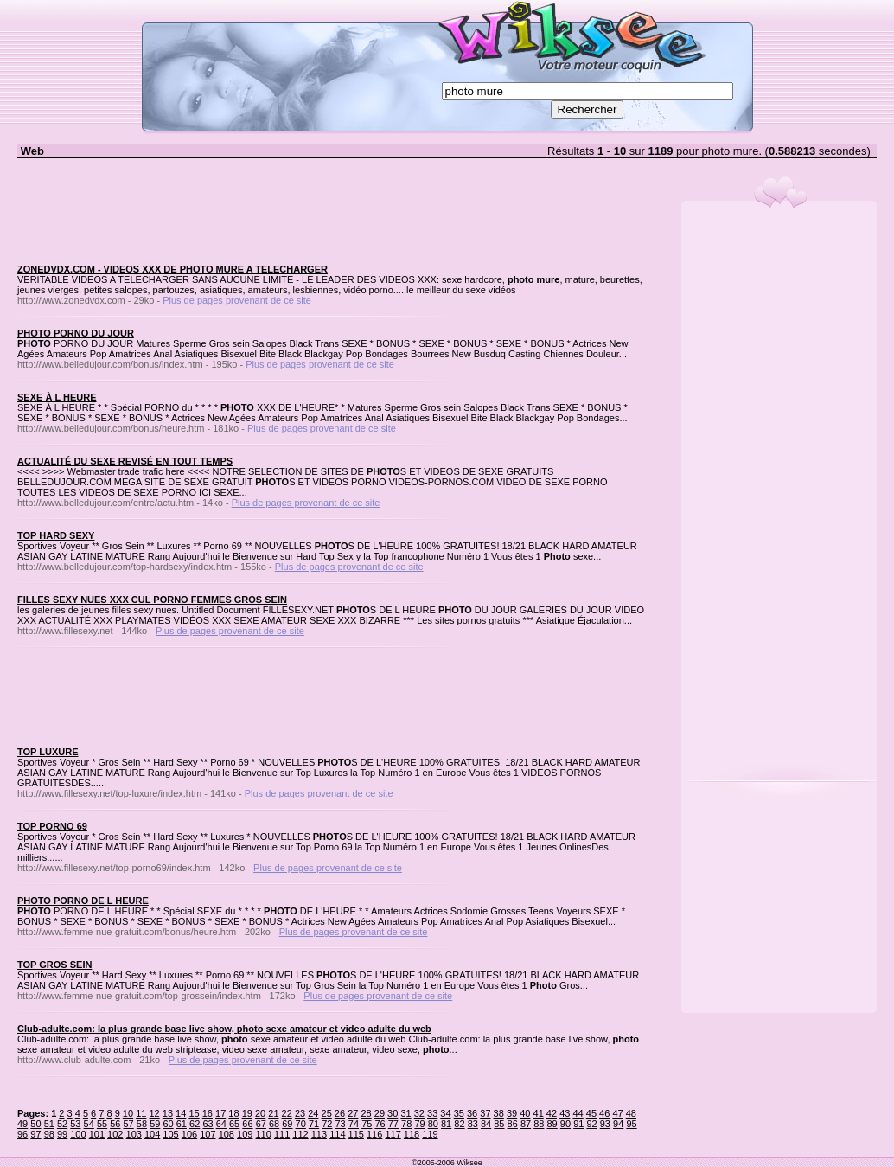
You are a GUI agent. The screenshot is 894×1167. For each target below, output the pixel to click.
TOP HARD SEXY (55, 535)
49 (22, 1124)
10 (128, 1113)
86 (513, 1124)
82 (459, 1124)
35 (459, 1113)
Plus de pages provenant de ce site (237, 300)
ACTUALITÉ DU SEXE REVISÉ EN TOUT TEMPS (125, 461)
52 (62, 1124)
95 (631, 1124)
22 (287, 1113)
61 (181, 1124)
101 (97, 1134)
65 (234, 1124)
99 (62, 1134)
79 (419, 1124)
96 (22, 1134)
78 (406, 1124)
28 (366, 1113)
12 (154, 1113)
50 (35, 1124)
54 (89, 1124)
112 (300, 1134)
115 (356, 1134)
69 (287, 1124)
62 (194, 1124)
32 (419, 1113)
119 (429, 1134)
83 (473, 1124)
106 (189, 1134)
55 (102, 1124)
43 (564, 1113)
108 (226, 1134)
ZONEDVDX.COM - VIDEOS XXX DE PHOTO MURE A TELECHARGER (172, 269)
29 (379, 1113)
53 (75, 1124)
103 (134, 1134)
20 (260, 1113)
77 (393, 1124)
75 (366, 1124)
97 (35, 1134)
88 (538, 1124)
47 (617, 1113)
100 (78, 1134)
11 (141, 1113)
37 (485, 1113)
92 (591, 1124)
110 (263, 1134)
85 (499, 1124)
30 (392, 1113)
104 (152, 1134)
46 (604, 1113)
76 (379, 1124)
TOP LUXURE (48, 752)
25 (327, 1113)
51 (49, 1124)
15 (193, 1113)
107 (207, 1134)
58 (142, 1124)
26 (340, 1113)
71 (314, 1124)
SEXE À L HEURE (57, 397)
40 (525, 1113)
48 (631, 1113)
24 (313, 1113)
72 (327, 1124)
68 (274, 1124)
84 (486, 1124)
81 (446, 1124)
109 (244, 1134)
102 (115, 1134)
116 (374, 1134)
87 (525, 1124)
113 (319, 1134)
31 (405, 1113)
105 (170, 1134)
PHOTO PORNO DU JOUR (75, 333)
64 (221, 1124)
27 (353, 1113)
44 (577, 1113)
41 (538, 1113)
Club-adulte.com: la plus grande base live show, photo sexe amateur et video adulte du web (224, 1028)
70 (301, 1124)
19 (247, 1113)
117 (392, 1134)
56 (115, 1124)
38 (499, 1113)
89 (552, 1124)
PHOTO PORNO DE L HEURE (83, 900)
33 (432, 1113)
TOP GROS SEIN (54, 964)
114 (337, 1134)
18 (233, 1113)
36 (472, 1113)
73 (340, 1124)
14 (181, 1113)
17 (220, 1113)
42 (551, 1113)
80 (433, 1124)
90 (565, 1124)
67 (261, 1124)
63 (207, 1124)
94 (618, 1124)
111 (282, 1134)
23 (300, 1113)
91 (578, 1124)
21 (273, 1113)
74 (353, 1124)
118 (411, 1134)
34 (445, 1113)
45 (591, 1113)
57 (129, 1124)
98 (49, 1134)
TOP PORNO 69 (52, 826)
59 (155, 1124)
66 (247, 1124)
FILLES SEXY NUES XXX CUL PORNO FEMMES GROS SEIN (152, 599)
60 (168, 1124)
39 (512, 1113)
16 (207, 1113)
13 (168, 1113)
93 (605, 1124)
